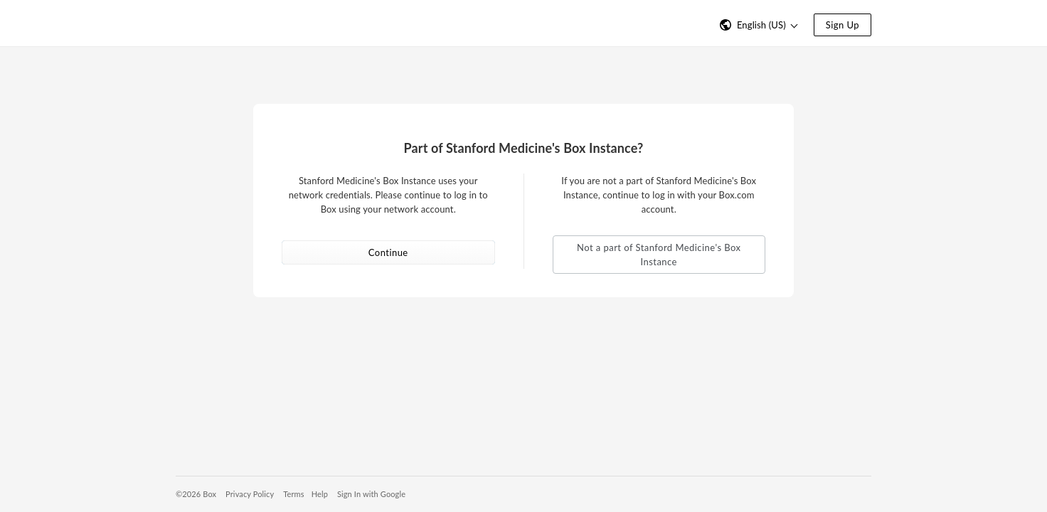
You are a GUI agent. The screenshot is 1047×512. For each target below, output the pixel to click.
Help (320, 493)
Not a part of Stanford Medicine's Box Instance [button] (658, 254)
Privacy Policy (249, 493)
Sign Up (842, 25)
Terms (293, 493)
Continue (388, 252)
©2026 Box (196, 493)
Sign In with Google (371, 493)
